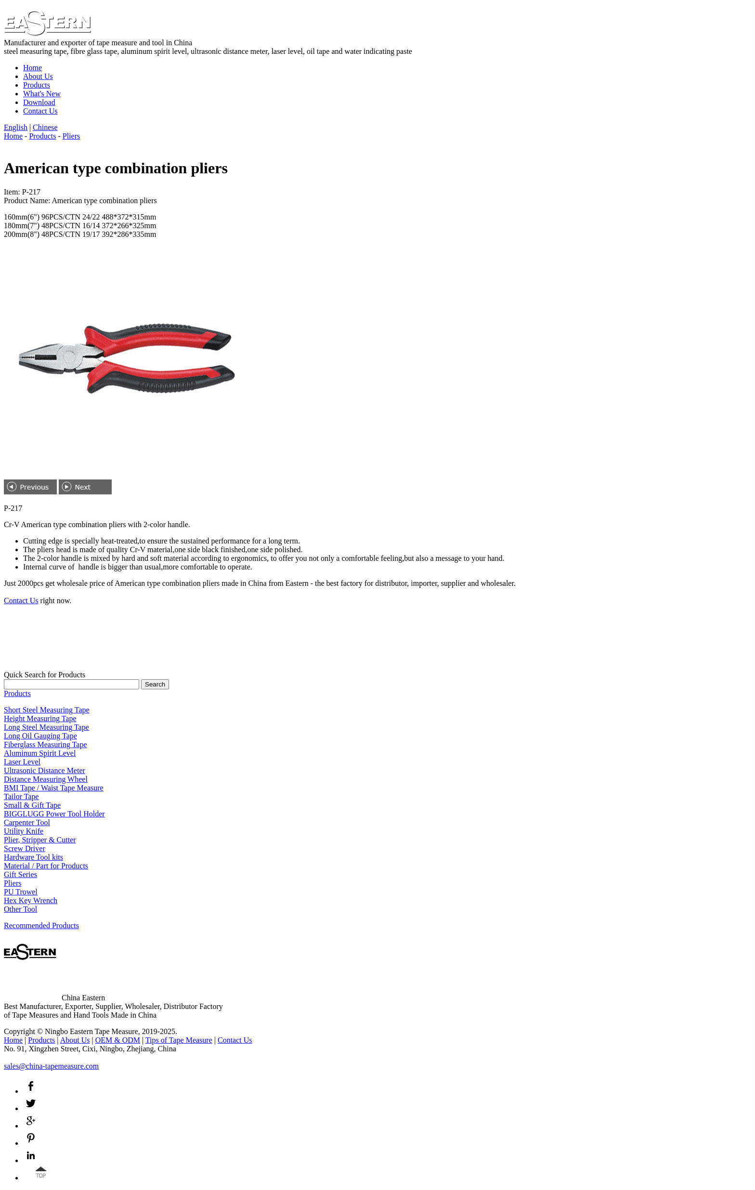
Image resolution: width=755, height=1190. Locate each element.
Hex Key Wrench (30, 900)
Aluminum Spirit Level (40, 753)
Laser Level (22, 762)
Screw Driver (24, 848)
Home (32, 68)
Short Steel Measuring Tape (47, 710)
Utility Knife (23, 831)
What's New (42, 94)
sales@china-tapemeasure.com (51, 1066)
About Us (38, 76)
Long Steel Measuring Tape (46, 727)
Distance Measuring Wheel (46, 779)
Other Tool (20, 909)
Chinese (45, 127)
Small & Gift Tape (32, 805)
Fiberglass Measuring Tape (45, 744)
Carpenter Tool (27, 822)
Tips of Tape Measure (178, 1040)
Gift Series (20, 874)
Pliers (71, 136)
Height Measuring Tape (40, 718)
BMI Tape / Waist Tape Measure (54, 788)
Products (36, 85)
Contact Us (40, 111)
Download (39, 102)
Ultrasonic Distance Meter (44, 770)
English (15, 127)
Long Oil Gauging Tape (40, 736)
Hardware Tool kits (33, 857)
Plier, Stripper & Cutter (40, 840)
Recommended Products (41, 925)
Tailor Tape (21, 796)
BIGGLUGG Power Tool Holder (54, 814)
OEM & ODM (117, 1040)
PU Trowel (21, 892)
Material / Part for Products (46, 866)
